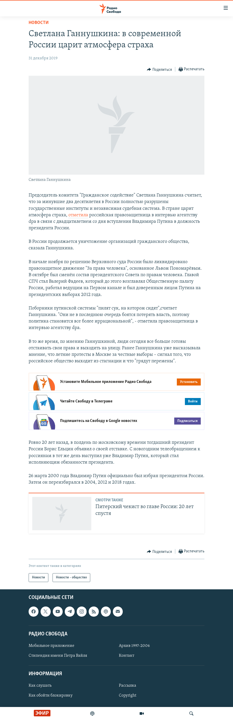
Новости (39, 22)
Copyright (127, 696)
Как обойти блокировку (51, 696)
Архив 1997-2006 (134, 646)
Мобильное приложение (51, 646)
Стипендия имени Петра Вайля (58, 656)
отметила (78, 215)
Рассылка (127, 686)
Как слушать (40, 686)
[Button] (159, 69)
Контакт (126, 656)
